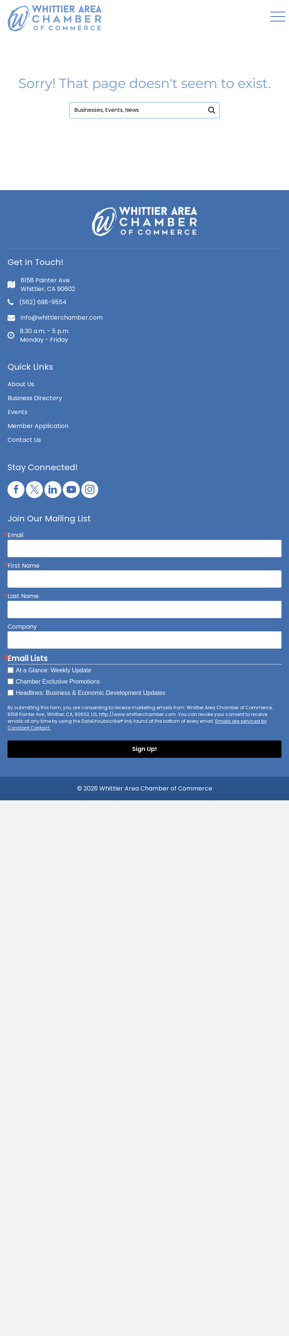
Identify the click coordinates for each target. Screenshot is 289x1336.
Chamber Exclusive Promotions (58, 681)
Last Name (23, 596)
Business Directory (35, 398)
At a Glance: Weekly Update (53, 670)
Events (17, 412)
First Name (24, 566)
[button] (275, 17)
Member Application (38, 426)
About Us (21, 384)
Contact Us (24, 440)
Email (15, 535)
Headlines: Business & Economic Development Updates (91, 693)
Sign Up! (144, 749)
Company (22, 627)
